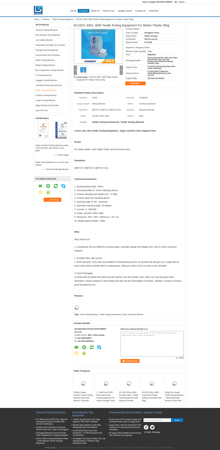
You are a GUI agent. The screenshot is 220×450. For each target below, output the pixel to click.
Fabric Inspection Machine (133, 314)
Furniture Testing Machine (46, 95)
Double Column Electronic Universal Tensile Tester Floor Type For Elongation (52, 428)
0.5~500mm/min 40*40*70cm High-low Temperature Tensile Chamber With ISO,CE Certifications (51, 421)
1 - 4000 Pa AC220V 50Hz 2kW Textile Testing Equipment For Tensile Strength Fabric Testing (105, 397)
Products (83, 11)
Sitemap (156, 432)
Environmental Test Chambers (47, 55)
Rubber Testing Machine (45, 65)
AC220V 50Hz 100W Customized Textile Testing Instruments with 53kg (152, 396)
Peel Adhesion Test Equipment (47, 35)
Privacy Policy (51, 448)
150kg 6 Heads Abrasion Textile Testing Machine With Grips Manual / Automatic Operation (83, 397)
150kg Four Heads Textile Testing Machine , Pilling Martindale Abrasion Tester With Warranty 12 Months (174, 397)
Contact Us (140, 11)
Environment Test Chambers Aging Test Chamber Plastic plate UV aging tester (125, 420)
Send (177, 420)
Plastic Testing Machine (45, 60)
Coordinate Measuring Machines (48, 85)
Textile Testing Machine (88, 314)
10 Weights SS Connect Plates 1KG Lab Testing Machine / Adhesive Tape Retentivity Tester (89, 441)
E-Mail (148, 432)
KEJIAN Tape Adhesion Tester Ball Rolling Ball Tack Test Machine (87, 426)
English (182, 2)
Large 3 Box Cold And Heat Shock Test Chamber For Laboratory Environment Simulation (125, 427)
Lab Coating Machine (44, 40)
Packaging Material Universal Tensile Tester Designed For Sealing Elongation (52, 434)
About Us (95, 11)
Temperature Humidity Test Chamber (50, 45)
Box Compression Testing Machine (49, 70)
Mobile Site (149, 436)
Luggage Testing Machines (46, 80)
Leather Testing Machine (45, 100)
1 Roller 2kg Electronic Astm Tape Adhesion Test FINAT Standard (86, 420)
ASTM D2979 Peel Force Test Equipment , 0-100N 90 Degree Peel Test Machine (87, 433)
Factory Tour (109, 11)
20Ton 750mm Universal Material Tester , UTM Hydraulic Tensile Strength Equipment (52, 441)
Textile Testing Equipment (62, 19)
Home (73, 11)
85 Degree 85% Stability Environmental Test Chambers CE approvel (125, 434)
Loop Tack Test (41, 110)
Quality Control (125, 11)
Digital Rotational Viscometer (47, 105)
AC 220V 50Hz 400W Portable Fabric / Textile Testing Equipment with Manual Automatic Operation (128, 397)
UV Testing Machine (43, 75)
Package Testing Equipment (46, 50)
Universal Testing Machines (46, 30)
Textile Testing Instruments (110, 314)
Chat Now (153, 11)
